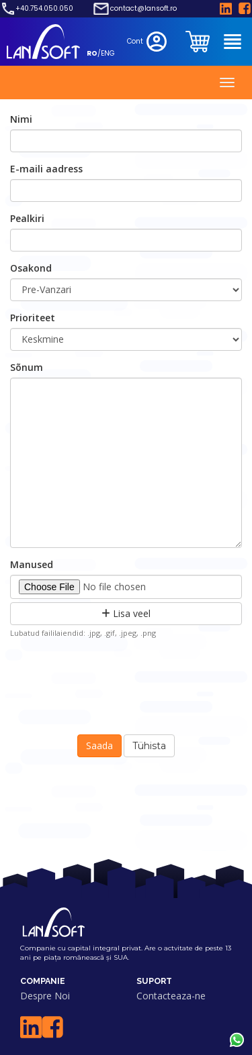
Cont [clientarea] (148, 42)
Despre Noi (45, 995)
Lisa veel (126, 613)
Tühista (149, 746)
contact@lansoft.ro (143, 8)
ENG (108, 53)
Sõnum (26, 367)
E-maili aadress (46, 168)
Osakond (31, 268)
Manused (31, 564)
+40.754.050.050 (44, 8)
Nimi (21, 119)
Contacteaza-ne (171, 995)
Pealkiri (27, 218)
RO (92, 53)
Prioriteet (32, 317)
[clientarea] (199, 42)
